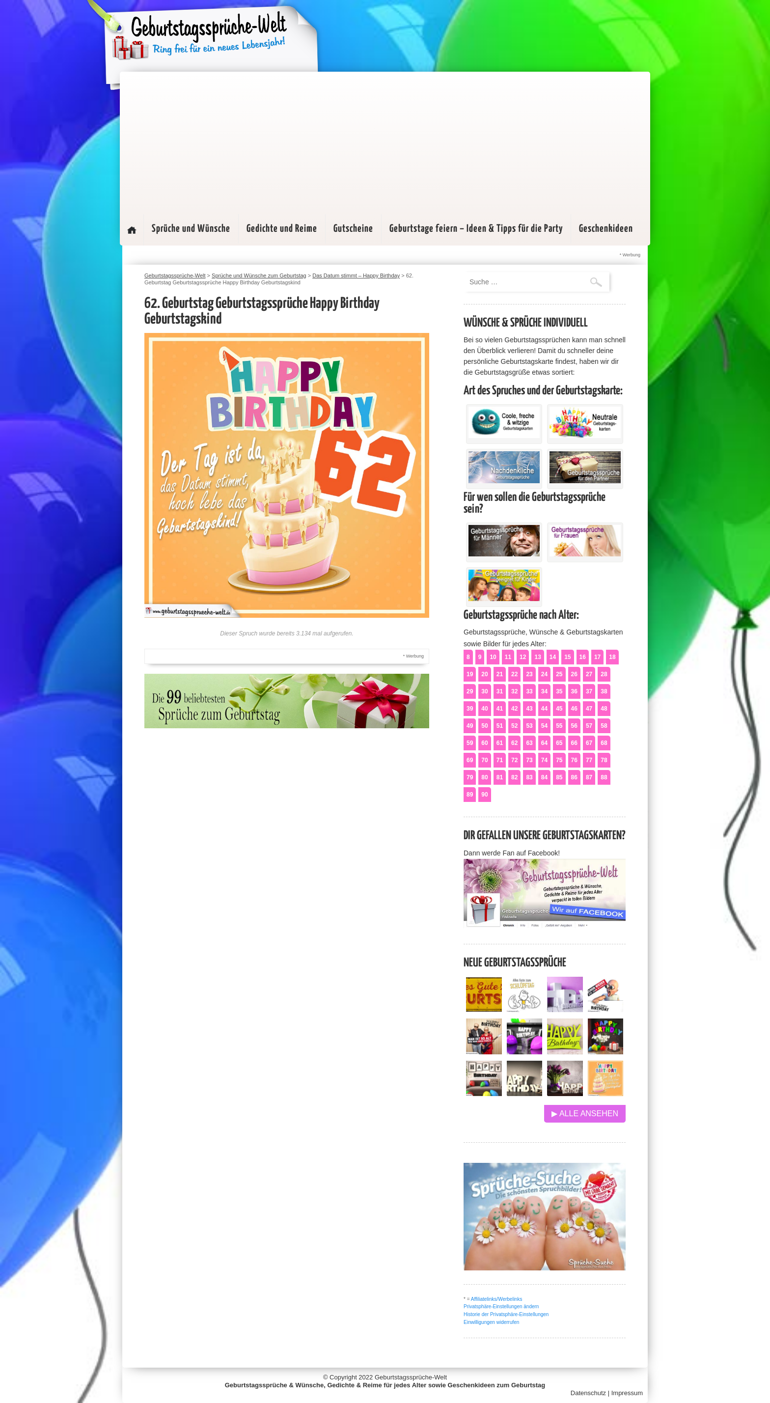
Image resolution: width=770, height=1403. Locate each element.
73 (529, 760)
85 (559, 777)
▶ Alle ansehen (584, 1113)
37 (589, 691)
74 (544, 760)
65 (559, 743)
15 (567, 657)
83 (529, 777)
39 (470, 708)
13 (537, 657)
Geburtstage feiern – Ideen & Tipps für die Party (476, 229)
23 (529, 674)
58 (604, 725)
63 (529, 743)
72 (514, 760)
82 (514, 777)
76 (574, 760)
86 (574, 777)
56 (574, 725)
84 (544, 777)
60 (484, 743)
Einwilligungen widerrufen (491, 1322)
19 (470, 674)
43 (529, 708)
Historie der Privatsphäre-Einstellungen (506, 1314)
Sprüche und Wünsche (191, 229)
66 (574, 743)
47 (589, 708)
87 (589, 777)
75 (559, 760)
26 (574, 674)
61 (499, 743)
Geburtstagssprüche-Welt (411, 1377)
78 (604, 760)
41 (499, 708)
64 (544, 743)
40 (484, 708)
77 (589, 760)
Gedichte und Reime (282, 229)
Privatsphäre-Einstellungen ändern (501, 1306)
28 (604, 674)
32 (514, 691)
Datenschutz (588, 1393)
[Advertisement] (385, 140)
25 (559, 674)
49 (470, 725)
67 (589, 743)
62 (514, 743)
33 (529, 691)
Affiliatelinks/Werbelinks (496, 1299)
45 (559, 708)
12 (523, 657)
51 (499, 725)
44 (544, 708)
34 (544, 691)
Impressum (627, 1393)
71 (499, 760)
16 (582, 657)
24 (544, 674)
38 (604, 691)
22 (514, 674)
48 (604, 708)
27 (589, 674)
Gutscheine (353, 229)
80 (484, 777)
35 (559, 691)
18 (612, 657)
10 (493, 657)
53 (529, 725)
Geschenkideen (606, 229)
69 (470, 760)
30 (484, 691)
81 (499, 777)
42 (514, 708)
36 (574, 691)
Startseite (131, 230)
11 (508, 657)
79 (470, 777)
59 (470, 743)
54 (544, 725)
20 (484, 674)
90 (484, 794)
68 (604, 743)
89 (470, 794)
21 (499, 674)
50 (484, 725)
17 (597, 657)
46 (574, 708)
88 (604, 777)
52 (514, 725)
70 (484, 760)
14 (553, 657)
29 (470, 691)
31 (499, 691)
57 (589, 725)
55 (559, 725)
